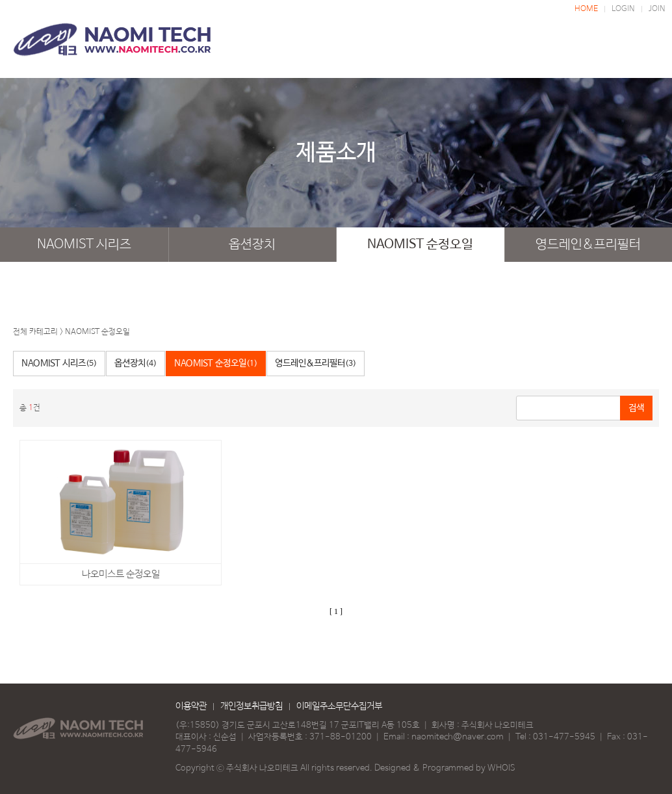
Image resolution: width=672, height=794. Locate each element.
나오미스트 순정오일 (121, 574)
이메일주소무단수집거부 (339, 706)
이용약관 (191, 706)
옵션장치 (252, 244)
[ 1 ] (336, 611)
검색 (636, 408)
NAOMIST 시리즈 (84, 244)
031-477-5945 (564, 737)
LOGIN (623, 9)
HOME (586, 9)
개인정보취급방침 (251, 706)
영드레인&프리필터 (588, 244)
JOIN (657, 9)
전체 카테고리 (35, 332)
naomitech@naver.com (457, 737)
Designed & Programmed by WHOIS (444, 768)
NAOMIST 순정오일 (420, 244)
